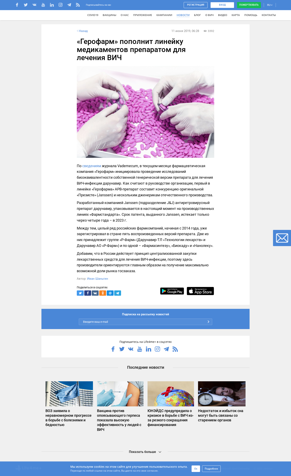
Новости (183, 15)
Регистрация (195, 4)
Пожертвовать (249, 4)
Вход (222, 4)
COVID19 (92, 15)
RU (269, 4)
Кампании (164, 15)
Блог (197, 15)
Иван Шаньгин (97, 278)
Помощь (250, 15)
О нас (125, 15)
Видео (222, 15)
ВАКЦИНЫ (109, 15)
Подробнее (211, 468)
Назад (82, 31)
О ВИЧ (209, 15)
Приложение (142, 15)
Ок (195, 468)
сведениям (91, 166)
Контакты (269, 15)
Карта (236, 15)
